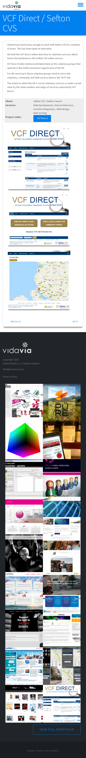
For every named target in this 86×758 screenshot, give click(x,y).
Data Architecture (64, 105)
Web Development (43, 105)
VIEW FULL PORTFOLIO (57, 729)
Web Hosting (40, 113)
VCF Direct (42, 118)
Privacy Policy (10, 376)
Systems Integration (44, 109)
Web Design (63, 109)
